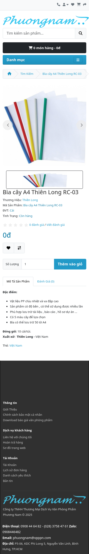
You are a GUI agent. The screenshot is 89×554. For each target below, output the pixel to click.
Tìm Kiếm (26, 74)
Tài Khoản (10, 465)
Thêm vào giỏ (70, 264)
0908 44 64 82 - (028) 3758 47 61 (44, 526)
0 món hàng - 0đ (44, 47)
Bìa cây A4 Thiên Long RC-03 (62, 74)
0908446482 (11, 532)
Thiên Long (30, 200)
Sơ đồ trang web (14, 448)
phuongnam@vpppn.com (32, 538)
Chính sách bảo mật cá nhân (22, 415)
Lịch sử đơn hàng (15, 470)
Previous (8, 125)
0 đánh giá (36, 225)
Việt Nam (15, 345)
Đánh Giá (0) (45, 281)
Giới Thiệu (10, 409)
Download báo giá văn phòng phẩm (27, 420)
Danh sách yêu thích (17, 475)
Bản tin (8, 481)
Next (81, 125)
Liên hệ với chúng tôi (17, 437)
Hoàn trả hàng (13, 442)
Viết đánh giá (56, 225)
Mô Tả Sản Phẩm (18, 281)
